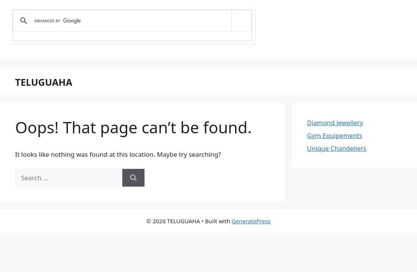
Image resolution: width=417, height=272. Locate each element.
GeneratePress (251, 221)
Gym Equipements (334, 135)
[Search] (133, 178)
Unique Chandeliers (336, 148)
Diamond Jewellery (335, 122)
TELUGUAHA (43, 82)
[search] (131, 20)
